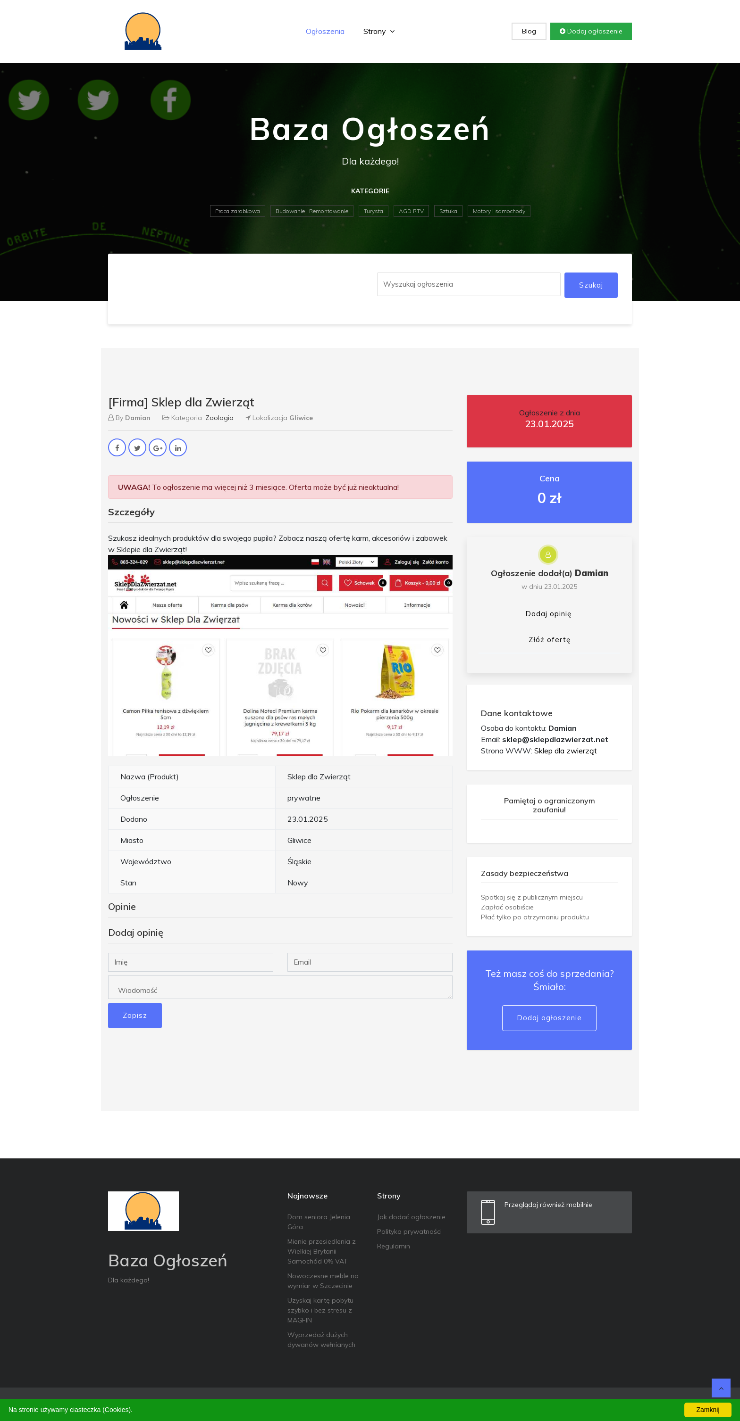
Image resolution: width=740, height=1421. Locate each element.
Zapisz (135, 1015)
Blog (529, 31)
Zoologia (219, 417)
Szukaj (591, 285)
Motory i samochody (499, 211)
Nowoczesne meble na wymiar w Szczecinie (323, 1281)
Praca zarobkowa (237, 211)
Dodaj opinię (548, 613)
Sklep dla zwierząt (565, 750)
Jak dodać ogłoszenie (411, 1217)
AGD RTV (411, 211)
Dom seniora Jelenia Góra (318, 1222)
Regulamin (393, 1246)
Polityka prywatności (409, 1231)
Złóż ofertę (550, 639)
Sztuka (448, 211)
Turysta (373, 211)
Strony (379, 31)
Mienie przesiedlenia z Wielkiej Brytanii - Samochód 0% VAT (321, 1251)
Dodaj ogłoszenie (591, 31)
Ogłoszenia (325, 31)
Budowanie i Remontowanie (312, 211)
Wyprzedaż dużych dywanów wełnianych (321, 1339)
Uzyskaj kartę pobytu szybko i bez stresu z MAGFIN (320, 1310)
